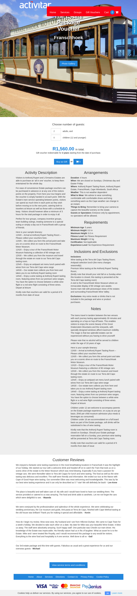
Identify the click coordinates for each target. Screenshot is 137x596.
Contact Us (73, 577)
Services (64, 12)
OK (107, 593)
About (39, 577)
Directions (60, 577)
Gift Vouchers (93, 12)
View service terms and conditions (68, 565)
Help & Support (134, 26)
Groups (77, 12)
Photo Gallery (68, 63)
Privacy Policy (87, 577)
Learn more (117, 593)
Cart (111, 12)
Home (53, 12)
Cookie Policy (102, 577)
